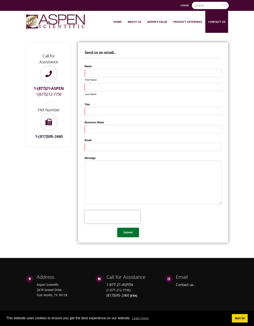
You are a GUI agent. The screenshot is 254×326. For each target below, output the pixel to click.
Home (118, 22)
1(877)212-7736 (48, 94)
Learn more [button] (140, 318)
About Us (134, 22)
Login (184, 5)
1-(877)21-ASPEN (49, 88)
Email (88, 140)
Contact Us (216, 22)
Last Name (91, 94)
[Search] (210, 5)
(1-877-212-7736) (118, 290)
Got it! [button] (240, 318)
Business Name (94, 122)
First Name (91, 80)
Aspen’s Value (157, 22)
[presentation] (112, 216)
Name (88, 66)
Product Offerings (187, 22)
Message (90, 158)
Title (87, 104)
